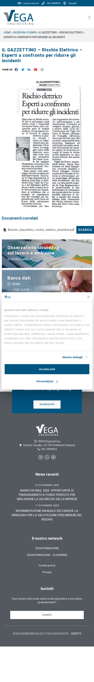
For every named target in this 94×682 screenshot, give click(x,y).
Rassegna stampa (25, 32)
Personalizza (47, 381)
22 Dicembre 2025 (47, 485)
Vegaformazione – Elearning (47, 555)
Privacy (47, 572)
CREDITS (76, 633)
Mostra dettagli (72, 357)
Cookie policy (47, 565)
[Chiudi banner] (88, 297)
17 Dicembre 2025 (47, 505)
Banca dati (19, 278)
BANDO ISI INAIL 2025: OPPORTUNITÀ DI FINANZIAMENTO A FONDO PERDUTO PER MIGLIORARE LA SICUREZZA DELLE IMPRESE (47, 495)
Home (7, 32)
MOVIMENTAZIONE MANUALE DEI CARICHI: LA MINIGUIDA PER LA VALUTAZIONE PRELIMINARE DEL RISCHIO (47, 515)
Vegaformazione (47, 548)
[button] (8, 69)
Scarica (85, 230)
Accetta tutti (47, 369)
